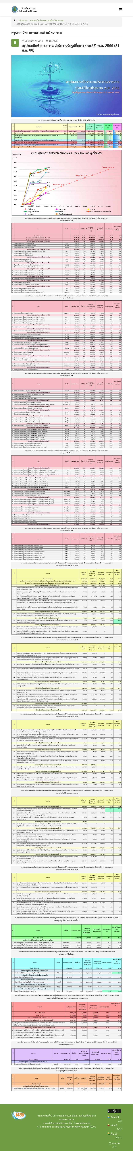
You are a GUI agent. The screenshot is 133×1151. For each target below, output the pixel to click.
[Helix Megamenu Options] (120, 9)
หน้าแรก (23, 20)
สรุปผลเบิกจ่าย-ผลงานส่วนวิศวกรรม (46, 20)
